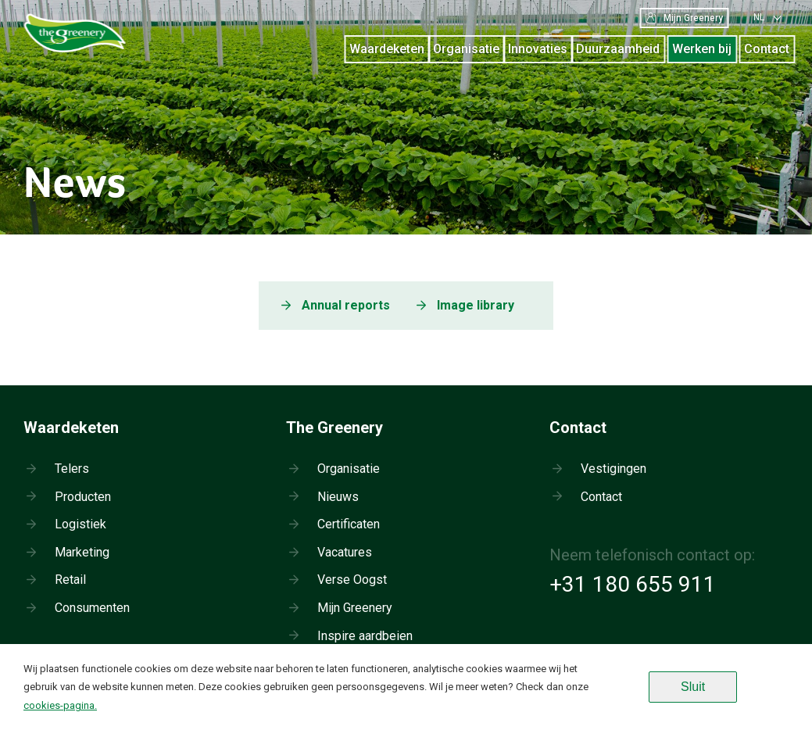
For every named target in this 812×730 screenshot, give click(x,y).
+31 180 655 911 (632, 584)
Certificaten (348, 524)
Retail (70, 579)
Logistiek (80, 524)
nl (758, 17)
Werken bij (702, 48)
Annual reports (346, 305)
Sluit (693, 686)
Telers (72, 468)
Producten (83, 496)
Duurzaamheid (618, 48)
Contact (766, 48)
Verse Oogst (352, 579)
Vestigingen (613, 468)
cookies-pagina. (60, 705)
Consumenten (92, 607)
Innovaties (537, 48)
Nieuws (338, 496)
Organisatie (466, 48)
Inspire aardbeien (365, 635)
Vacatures (344, 552)
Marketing (82, 552)
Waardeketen (386, 48)
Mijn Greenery (684, 18)
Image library (475, 305)
